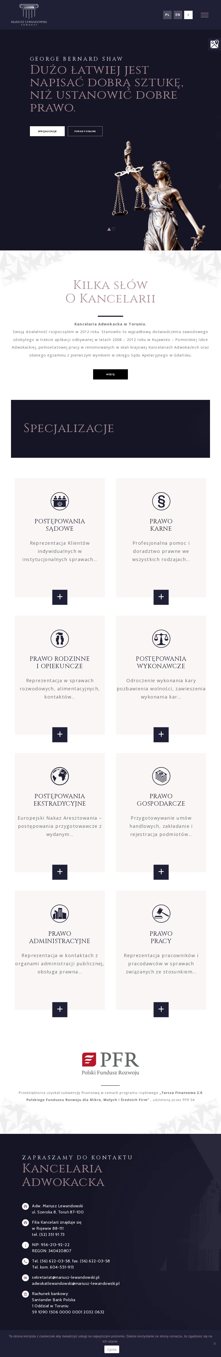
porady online (85, 131)
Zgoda (112, 1349)
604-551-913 (62, 1267)
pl (167, 14)
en (177, 14)
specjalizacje (47, 131)
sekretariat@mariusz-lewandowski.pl (66, 1277)
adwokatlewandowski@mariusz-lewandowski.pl (76, 1283)
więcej (110, 374)
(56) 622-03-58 (55, 1261)
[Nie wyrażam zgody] (214, 1343)
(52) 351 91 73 (52, 1234)
